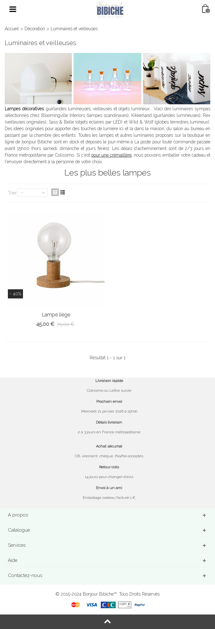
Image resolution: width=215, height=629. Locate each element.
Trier (12, 192)
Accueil (12, 28)
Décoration (35, 28)
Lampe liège (56, 315)
